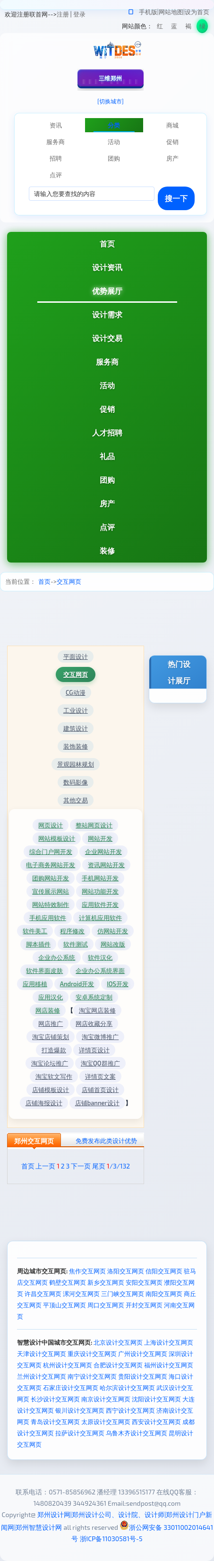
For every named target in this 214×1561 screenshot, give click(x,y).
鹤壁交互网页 (67, 1282)
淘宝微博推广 (100, 1037)
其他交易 (75, 800)
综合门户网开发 (50, 851)
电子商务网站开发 (50, 865)
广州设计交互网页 (142, 1353)
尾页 (98, 1166)
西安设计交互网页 (156, 1421)
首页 (107, 243)
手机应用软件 (47, 917)
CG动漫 (76, 692)
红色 (160, 27)
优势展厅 (107, 290)
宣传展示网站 (50, 891)
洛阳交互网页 (125, 1271)
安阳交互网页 (144, 1282)
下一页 (81, 1166)
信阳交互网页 (164, 1271)
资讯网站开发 (106, 865)
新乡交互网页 (105, 1282)
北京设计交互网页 (118, 1342)
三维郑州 (110, 78)
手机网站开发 (100, 878)
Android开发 (77, 984)
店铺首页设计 (100, 1089)
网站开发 (100, 838)
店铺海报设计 (44, 1103)
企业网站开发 (103, 851)
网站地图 (171, 12)
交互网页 (69, 581)
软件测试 (75, 944)
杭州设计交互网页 (67, 1365)
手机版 (148, 12)
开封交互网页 (144, 1305)
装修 (107, 550)
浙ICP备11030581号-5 (111, 1539)
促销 (107, 408)
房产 (107, 503)
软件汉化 (100, 957)
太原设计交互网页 (105, 1421)
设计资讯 (107, 267)
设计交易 (107, 337)
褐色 (188, 27)
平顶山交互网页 (64, 1305)
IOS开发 (117, 984)
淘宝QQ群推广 (100, 1063)
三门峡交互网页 (122, 1293)
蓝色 (174, 27)
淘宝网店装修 (97, 1010)
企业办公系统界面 (100, 970)
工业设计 (75, 710)
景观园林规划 (75, 764)
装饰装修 (75, 746)
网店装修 (47, 1010)
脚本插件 (38, 944)
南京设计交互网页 (105, 1399)
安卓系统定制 (94, 997)
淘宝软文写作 (53, 1076)
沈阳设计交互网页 (156, 1399)
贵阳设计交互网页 (142, 1376)
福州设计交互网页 (168, 1365)
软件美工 (35, 931)
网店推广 (50, 1023)
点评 (107, 526)
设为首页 (197, 12)
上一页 (45, 1166)
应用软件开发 (100, 904)
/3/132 (118, 1166)
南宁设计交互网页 (92, 1376)
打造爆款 (54, 1050)
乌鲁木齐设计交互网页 (136, 1433)
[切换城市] (110, 101)
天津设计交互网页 (41, 1353)
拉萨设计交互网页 (79, 1433)
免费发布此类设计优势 (106, 1140)
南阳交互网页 (164, 1293)
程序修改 (72, 931)
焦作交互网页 (87, 1271)
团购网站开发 (50, 878)
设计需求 (107, 314)
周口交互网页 (105, 1305)
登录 (79, 14)
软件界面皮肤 (44, 970)
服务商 (107, 361)
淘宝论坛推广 (49, 1063)
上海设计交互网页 (168, 1342)
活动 (107, 385)
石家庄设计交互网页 (70, 1387)
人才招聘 (107, 432)
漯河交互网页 (81, 1293)
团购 (107, 479)
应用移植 (35, 984)
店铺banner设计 (97, 1103)
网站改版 (113, 944)
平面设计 (75, 656)
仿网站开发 (112, 931)
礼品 (107, 456)
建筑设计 (75, 728)
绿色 (202, 27)
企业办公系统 (56, 957)
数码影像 (75, 782)
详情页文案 (100, 1076)
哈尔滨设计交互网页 (127, 1387)
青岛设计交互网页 (55, 1421)
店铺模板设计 (50, 1089)
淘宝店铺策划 (50, 1037)
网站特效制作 (50, 904)
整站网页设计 (94, 825)
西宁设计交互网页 (130, 1410)
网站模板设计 (56, 838)
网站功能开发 (100, 891)
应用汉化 (50, 997)
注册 (63, 14)
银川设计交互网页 (79, 1410)
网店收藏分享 (94, 1023)
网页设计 (50, 825)
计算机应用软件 (100, 917)
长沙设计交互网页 (55, 1399)
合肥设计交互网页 (118, 1365)
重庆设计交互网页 (92, 1353)
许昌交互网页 (43, 1293)
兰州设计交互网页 (41, 1376)
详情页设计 (94, 1050)
